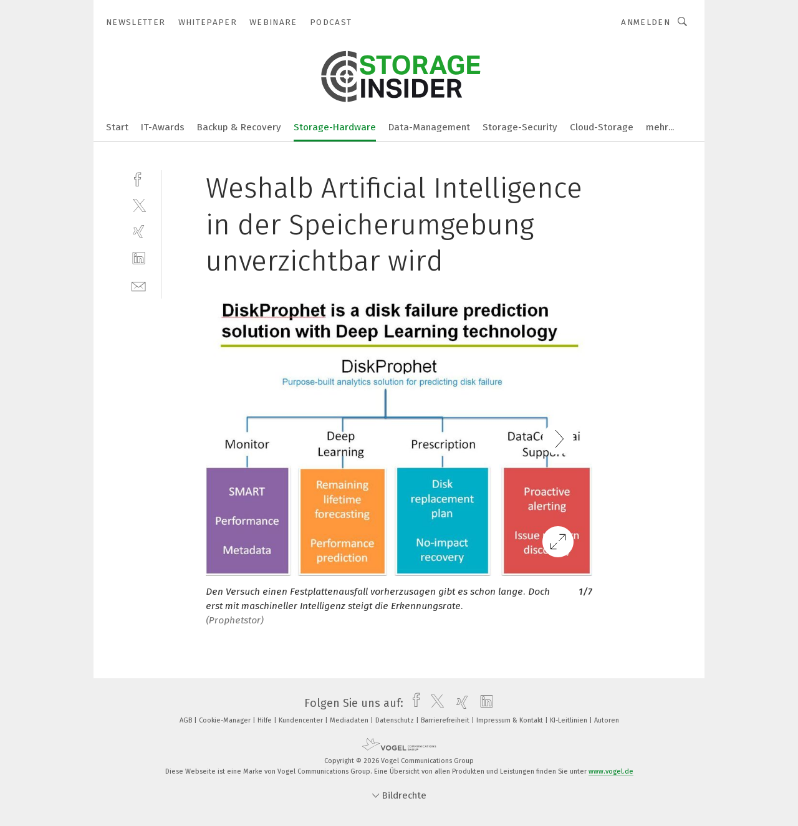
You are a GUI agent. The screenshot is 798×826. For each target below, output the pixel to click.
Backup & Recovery (239, 127)
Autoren (606, 720)
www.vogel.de (611, 771)
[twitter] (139, 205)
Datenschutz (395, 720)
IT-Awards (163, 127)
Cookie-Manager (225, 720)
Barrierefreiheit (446, 720)
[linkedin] (139, 258)
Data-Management (429, 127)
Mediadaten (350, 720)
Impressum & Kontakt (510, 720)
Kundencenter (302, 720)
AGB (187, 720)
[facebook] (139, 178)
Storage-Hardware (335, 127)
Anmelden (645, 22)
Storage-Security (520, 127)
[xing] (139, 231)
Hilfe (265, 720)
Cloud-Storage (601, 127)
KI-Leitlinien (569, 720)
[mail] (139, 285)
